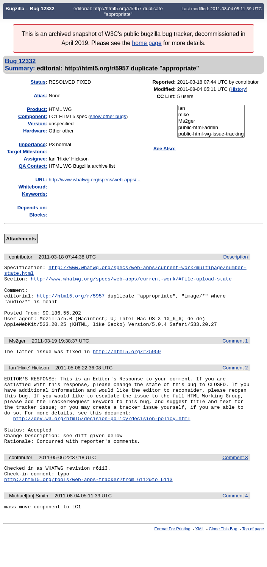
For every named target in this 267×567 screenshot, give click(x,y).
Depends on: (32, 207)
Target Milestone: (27, 151)
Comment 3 (235, 485)
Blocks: (38, 215)
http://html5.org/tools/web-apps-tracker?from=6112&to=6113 (88, 509)
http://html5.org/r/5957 (71, 302)
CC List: (166, 96)
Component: (32, 116)
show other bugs (108, 116)
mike (211, 115)
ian (211, 108)
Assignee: (35, 159)
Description (235, 257)
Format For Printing (172, 560)
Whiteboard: (33, 187)
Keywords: (34, 194)
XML (199, 560)
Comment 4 (235, 526)
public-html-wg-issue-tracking (211, 134)
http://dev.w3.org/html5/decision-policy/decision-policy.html (101, 441)
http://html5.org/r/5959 (127, 364)
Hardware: (35, 131)
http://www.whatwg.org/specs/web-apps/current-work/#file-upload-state (131, 282)
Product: (37, 109)
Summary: (20, 68)
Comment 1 (235, 353)
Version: (37, 123)
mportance (32, 144)
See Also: (164, 148)
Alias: (40, 95)
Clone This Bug (223, 560)
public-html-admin (211, 128)
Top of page (253, 560)
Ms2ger (211, 121)
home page (147, 43)
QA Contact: (33, 166)
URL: (41, 179)
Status (37, 82)
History (238, 89)
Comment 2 (235, 381)
